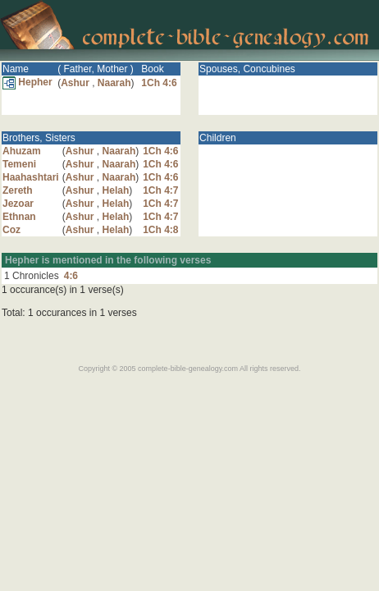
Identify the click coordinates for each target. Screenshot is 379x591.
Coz (11, 230)
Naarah (114, 83)
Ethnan (19, 216)
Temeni (19, 164)
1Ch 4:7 (160, 190)
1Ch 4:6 (158, 83)
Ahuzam (21, 151)
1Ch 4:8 (160, 230)
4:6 (71, 276)
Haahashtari (30, 177)
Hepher (27, 82)
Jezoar (18, 203)
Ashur (75, 83)
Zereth (17, 190)
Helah (116, 190)
